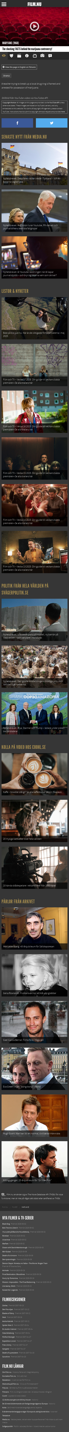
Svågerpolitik (7, 1426)
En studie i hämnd (9, 1329)
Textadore (6, 1415)
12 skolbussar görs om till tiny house (16, 1400)
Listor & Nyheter (15, 291)
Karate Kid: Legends (10, 1290)
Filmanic (5, 1392)
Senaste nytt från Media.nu (24, 137)
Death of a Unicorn (9, 1255)
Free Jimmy (6, 1345)
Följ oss (5, 1388)
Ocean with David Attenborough (14, 1247)
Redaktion (6, 1380)
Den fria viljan (7, 1309)
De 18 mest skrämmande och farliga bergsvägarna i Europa (25, 1404)
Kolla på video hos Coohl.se (24, 747)
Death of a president (10, 1353)
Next (4, 1317)
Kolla (4, 1407)
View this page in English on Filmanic (19, 67)
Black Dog (6, 1224)
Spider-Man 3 (7, 1325)
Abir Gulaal (6, 1251)
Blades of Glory (8, 1313)
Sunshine (6, 1357)
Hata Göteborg (8, 1333)
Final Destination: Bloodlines (13, 1274)
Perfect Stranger (8, 1337)
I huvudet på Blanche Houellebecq (15, 1232)
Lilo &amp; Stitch (8, 1286)
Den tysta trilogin (9, 1259)
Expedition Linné (9, 1341)
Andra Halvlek (7, 1321)
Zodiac (5, 1305)
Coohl (4, 1396)
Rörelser (5, 1236)
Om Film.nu (6, 1372)
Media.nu (6, 1419)
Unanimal (6, 1240)
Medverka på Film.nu (10, 1384)
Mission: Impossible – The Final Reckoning (18, 1282)
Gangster (5, 1349)
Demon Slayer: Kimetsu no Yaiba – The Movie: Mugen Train (24, 1263)
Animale (5, 1270)
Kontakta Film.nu (9, 1376)
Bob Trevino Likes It (10, 1228)
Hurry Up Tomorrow (10, 1278)
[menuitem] (5, 1207)
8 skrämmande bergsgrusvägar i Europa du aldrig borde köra (25, 1412)
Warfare (5, 1244)
